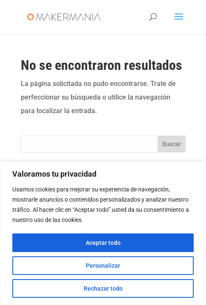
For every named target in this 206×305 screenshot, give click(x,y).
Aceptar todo (103, 242)
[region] (103, 233)
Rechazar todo (103, 288)
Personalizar (103, 265)
